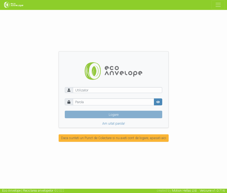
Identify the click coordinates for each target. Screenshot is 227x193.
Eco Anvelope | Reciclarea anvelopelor (27, 190)
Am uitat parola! (113, 123)
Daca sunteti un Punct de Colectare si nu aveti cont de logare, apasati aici (113, 138)
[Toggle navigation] (218, 4)
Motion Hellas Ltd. (184, 190)
